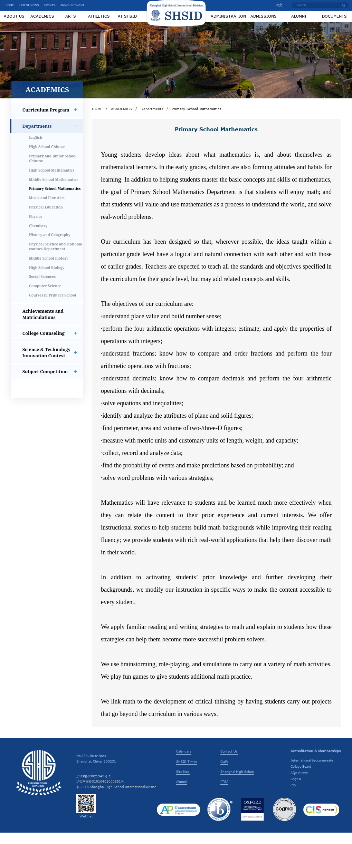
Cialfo (224, 773)
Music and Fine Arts (47, 209)
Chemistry (38, 237)
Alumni (181, 793)
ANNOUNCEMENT (72, 5)
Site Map (183, 783)
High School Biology (47, 279)
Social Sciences (42, 288)
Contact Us (229, 763)
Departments (152, 120)
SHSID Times (186, 773)
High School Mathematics (51, 181)
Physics (35, 227)
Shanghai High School (237, 783)
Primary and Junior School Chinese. (53, 170)
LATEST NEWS (29, 5)
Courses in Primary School (52, 306)
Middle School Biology (48, 269)
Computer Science (45, 297)
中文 (276, 5)
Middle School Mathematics (53, 190)
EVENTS (49, 5)
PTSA (224, 793)
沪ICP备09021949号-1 (93, 787)
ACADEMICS (121, 120)
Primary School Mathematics (55, 200)
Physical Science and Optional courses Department (55, 258)
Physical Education (46, 218)
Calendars (183, 763)
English (35, 149)
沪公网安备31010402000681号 (100, 793)
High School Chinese (47, 158)
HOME (10, 5)
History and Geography (49, 246)
